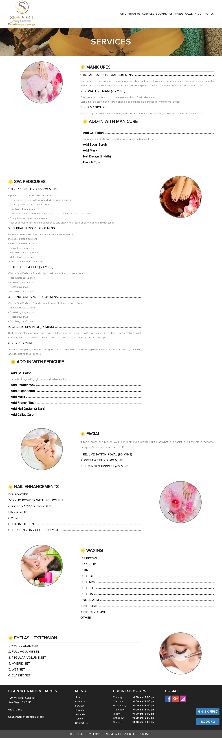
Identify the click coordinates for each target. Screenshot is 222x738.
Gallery (190, 13)
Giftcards (176, 13)
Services (148, 13)
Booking (162, 13)
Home (122, 13)
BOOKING (208, 722)
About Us (134, 13)
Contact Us (206, 13)
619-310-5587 (208, 712)
